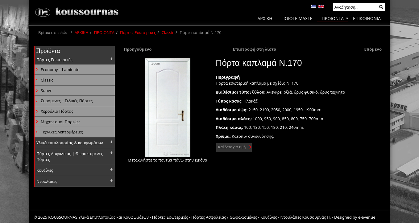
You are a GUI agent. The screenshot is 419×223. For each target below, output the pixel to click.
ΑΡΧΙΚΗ (82, 32)
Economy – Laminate (60, 69)
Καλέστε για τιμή (232, 147)
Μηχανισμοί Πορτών (60, 121)
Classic (167, 32)
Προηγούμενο (138, 49)
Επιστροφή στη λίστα (254, 49)
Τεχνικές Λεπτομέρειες (62, 132)
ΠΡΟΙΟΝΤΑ (104, 32)
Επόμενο (373, 49)
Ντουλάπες (46, 181)
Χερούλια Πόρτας (57, 111)
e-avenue (366, 217)
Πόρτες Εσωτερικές (138, 32)
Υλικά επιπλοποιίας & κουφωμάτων (69, 142)
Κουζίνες (44, 170)
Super (46, 90)
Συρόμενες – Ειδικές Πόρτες (67, 100)
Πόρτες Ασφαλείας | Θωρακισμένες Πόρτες (69, 156)
